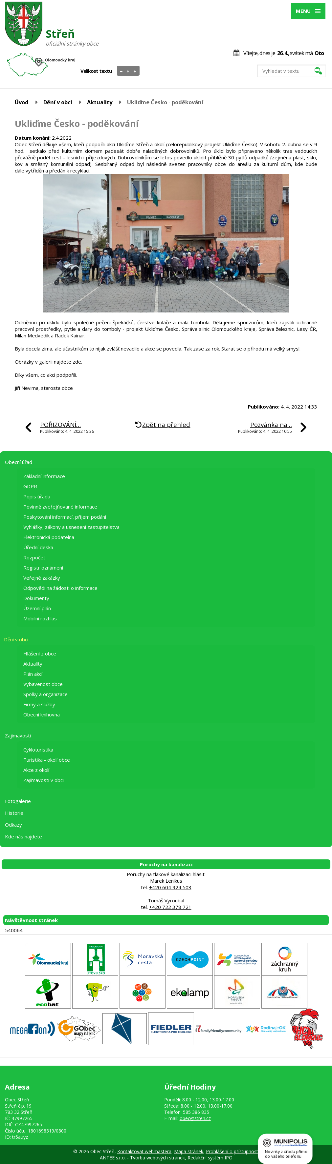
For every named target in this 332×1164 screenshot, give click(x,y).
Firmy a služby (39, 704)
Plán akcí (32, 674)
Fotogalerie (18, 801)
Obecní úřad (18, 462)
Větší (135, 71)
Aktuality (99, 102)
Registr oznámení (43, 567)
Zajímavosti (18, 735)
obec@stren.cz (195, 1118)
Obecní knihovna (41, 714)
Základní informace (44, 476)
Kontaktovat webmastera (144, 1151)
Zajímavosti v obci (43, 780)
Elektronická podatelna (48, 537)
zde (77, 361)
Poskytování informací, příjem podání (64, 516)
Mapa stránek (188, 1151)
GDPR (30, 486)
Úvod (22, 102)
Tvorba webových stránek (157, 1157)
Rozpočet (34, 557)
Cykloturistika (38, 749)
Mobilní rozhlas (40, 618)
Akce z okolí (36, 770)
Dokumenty (36, 598)
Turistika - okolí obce (46, 759)
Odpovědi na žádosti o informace (60, 588)
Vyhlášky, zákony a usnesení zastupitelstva (71, 527)
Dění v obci (57, 102)
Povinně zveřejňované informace (60, 506)
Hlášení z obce (39, 653)
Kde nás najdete (23, 836)
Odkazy (13, 824)
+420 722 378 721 (170, 907)
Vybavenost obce (43, 684)
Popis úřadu (36, 496)
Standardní (128, 71)
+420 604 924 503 (170, 887)
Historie (14, 813)
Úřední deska (38, 547)
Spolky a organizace (45, 694)
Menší (121, 71)
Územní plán (37, 608)
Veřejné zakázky (41, 577)
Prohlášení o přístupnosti (232, 1151)
